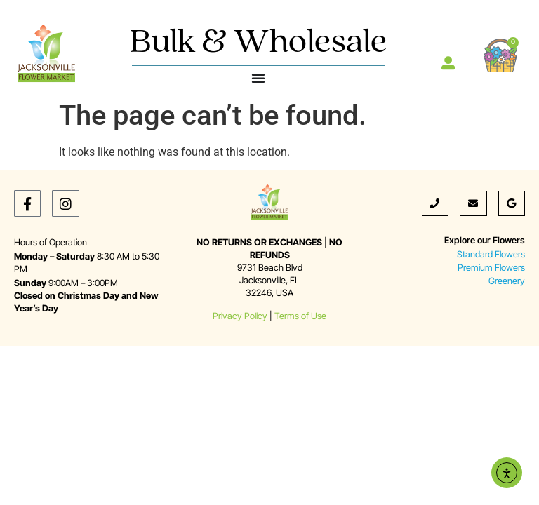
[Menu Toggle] (258, 78)
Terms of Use (300, 316)
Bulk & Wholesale (258, 43)
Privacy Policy (240, 316)
